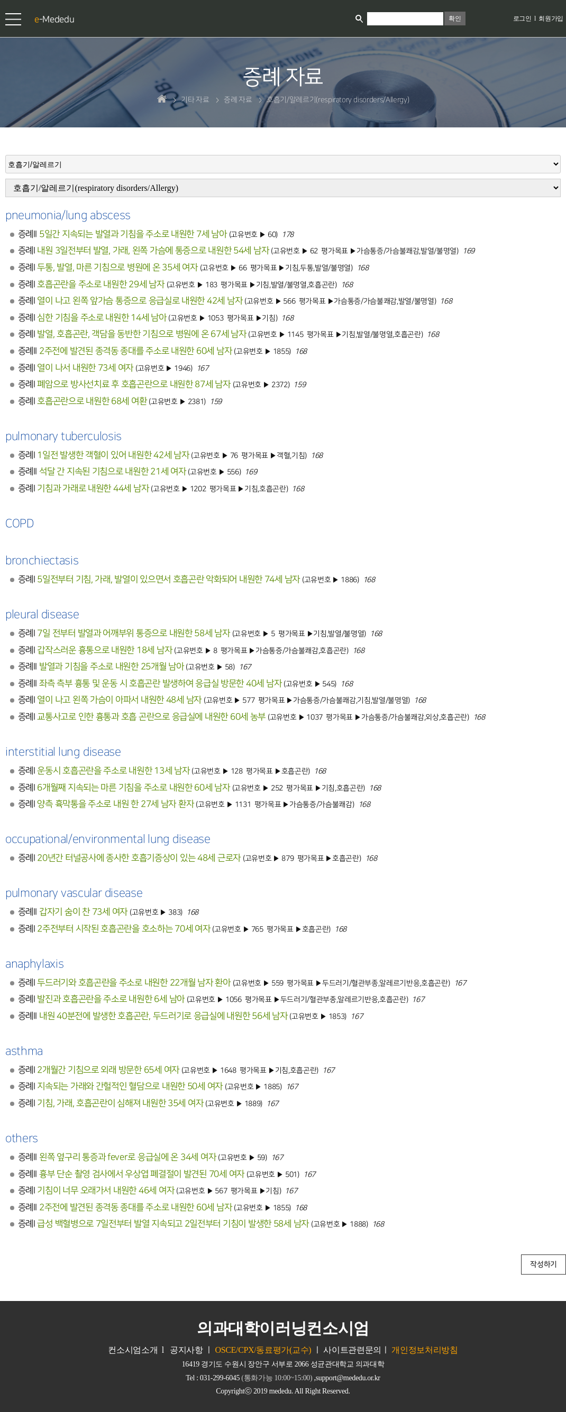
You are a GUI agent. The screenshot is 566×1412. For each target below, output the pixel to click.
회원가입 (550, 18)
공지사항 (186, 1349)
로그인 (522, 18)
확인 (455, 18)
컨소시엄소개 (133, 1349)
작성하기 (543, 1264)
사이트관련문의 (352, 1349)
